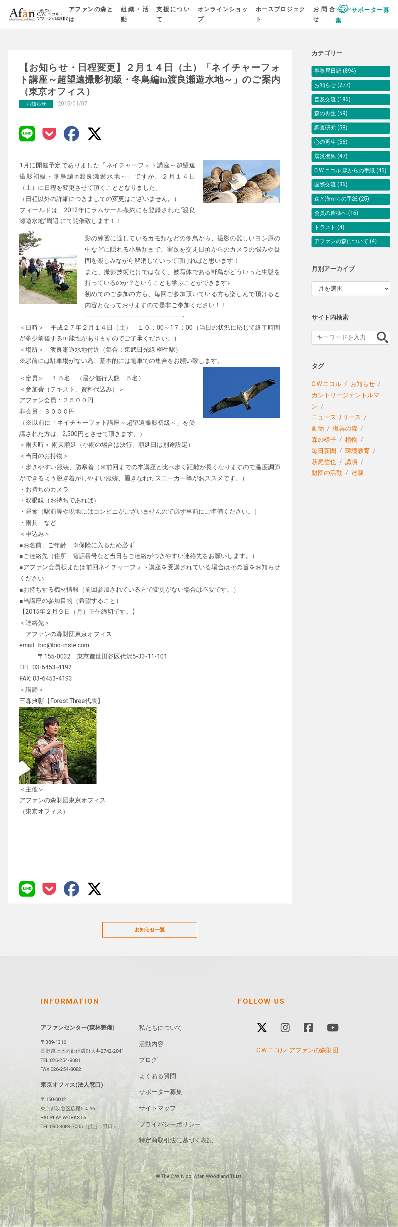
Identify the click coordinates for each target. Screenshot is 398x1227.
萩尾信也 (324, 484)
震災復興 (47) (333, 164)
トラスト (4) (331, 248)
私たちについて (160, 1028)
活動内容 (151, 1044)
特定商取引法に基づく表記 (176, 1141)
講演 (351, 484)
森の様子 (324, 462)
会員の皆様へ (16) (339, 232)
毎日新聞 (324, 473)
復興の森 (345, 450)
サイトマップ (157, 1108)
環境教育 (357, 473)
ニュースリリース (336, 439)
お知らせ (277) (335, 87)
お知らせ (362, 406)
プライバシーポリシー (170, 1124)
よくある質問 (157, 1076)
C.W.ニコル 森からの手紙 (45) (351, 183)
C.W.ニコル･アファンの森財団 (297, 1050)
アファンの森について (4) (350, 263)
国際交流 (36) (333, 201)
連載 (357, 495)
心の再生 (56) (333, 149)
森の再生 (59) (333, 118)
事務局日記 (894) (338, 71)
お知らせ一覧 (149, 929)
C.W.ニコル (326, 406)
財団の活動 (327, 495)
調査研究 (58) (333, 133)
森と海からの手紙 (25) (345, 217)
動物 (318, 450)
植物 (351, 462)
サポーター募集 (160, 1092)
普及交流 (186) (335, 102)
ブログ (148, 1060)
